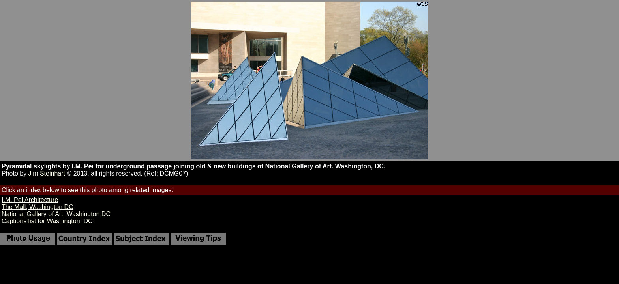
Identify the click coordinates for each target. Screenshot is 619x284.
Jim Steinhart (46, 173)
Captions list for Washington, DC (47, 221)
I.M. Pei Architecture (30, 199)
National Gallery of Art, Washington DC (56, 214)
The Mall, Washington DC (37, 207)
